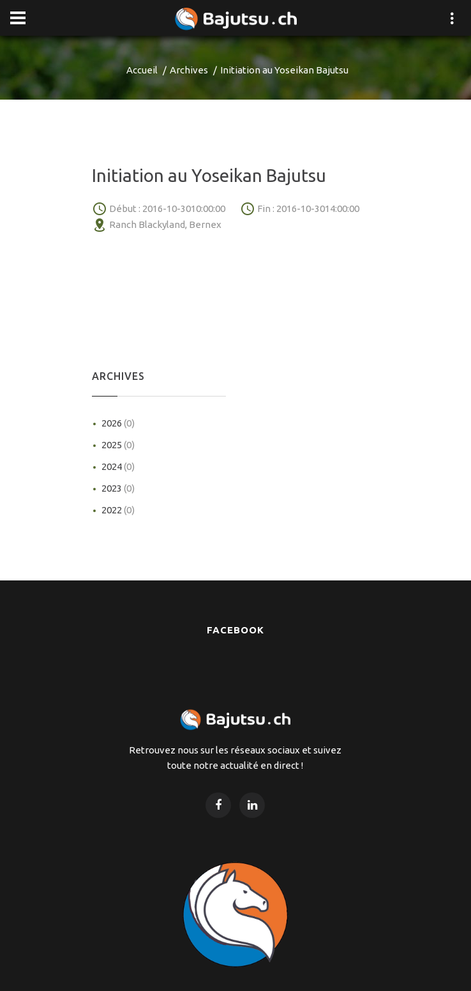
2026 (118, 423)
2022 (118, 509)
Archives (189, 69)
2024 (118, 466)
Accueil (142, 69)
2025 (118, 444)
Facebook (235, 629)
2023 (118, 488)
